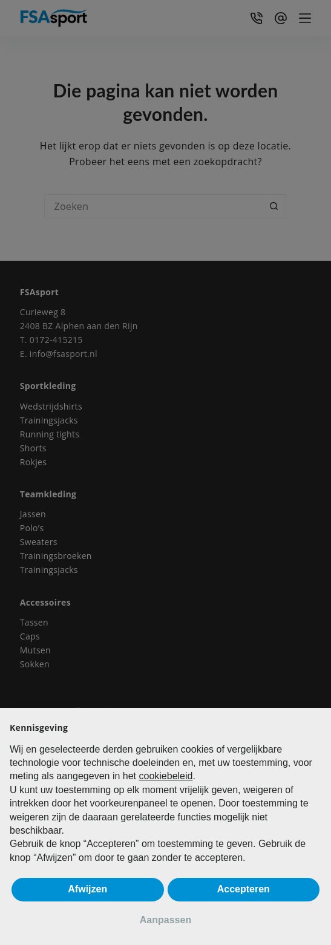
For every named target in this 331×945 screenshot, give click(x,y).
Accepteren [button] (243, 889)
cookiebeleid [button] (165, 776)
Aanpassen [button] (165, 920)
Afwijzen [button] (87, 889)
